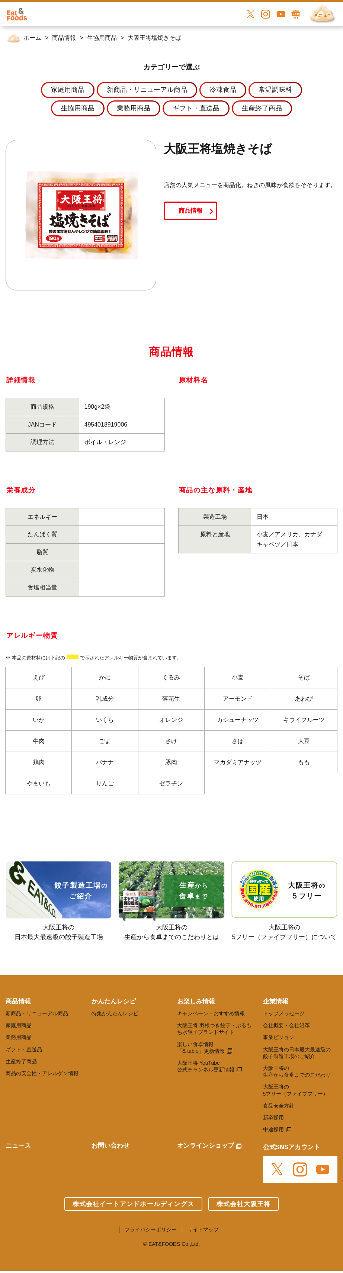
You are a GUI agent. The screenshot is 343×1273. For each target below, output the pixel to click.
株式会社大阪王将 (244, 1204)
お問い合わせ (110, 1145)
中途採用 (273, 1129)
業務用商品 (19, 1037)
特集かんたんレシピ (115, 1013)
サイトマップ (203, 1229)
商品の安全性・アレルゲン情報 (42, 1073)
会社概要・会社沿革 (286, 1025)
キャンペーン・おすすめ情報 (211, 1013)
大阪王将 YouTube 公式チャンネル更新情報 (205, 1066)
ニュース (18, 1145)
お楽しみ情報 (196, 1001)
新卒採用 (273, 1118)
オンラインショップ (205, 1145)
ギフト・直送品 (24, 1049)
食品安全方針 (278, 1106)
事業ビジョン (278, 1037)
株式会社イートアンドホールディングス (133, 1204)
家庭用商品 (19, 1025)
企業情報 (275, 1001)
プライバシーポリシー (151, 1229)
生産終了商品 (21, 1061)
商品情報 (190, 211)
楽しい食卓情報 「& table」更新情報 (201, 1047)
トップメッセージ (284, 1013)
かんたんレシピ (114, 1001)
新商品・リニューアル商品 (37, 1013)
